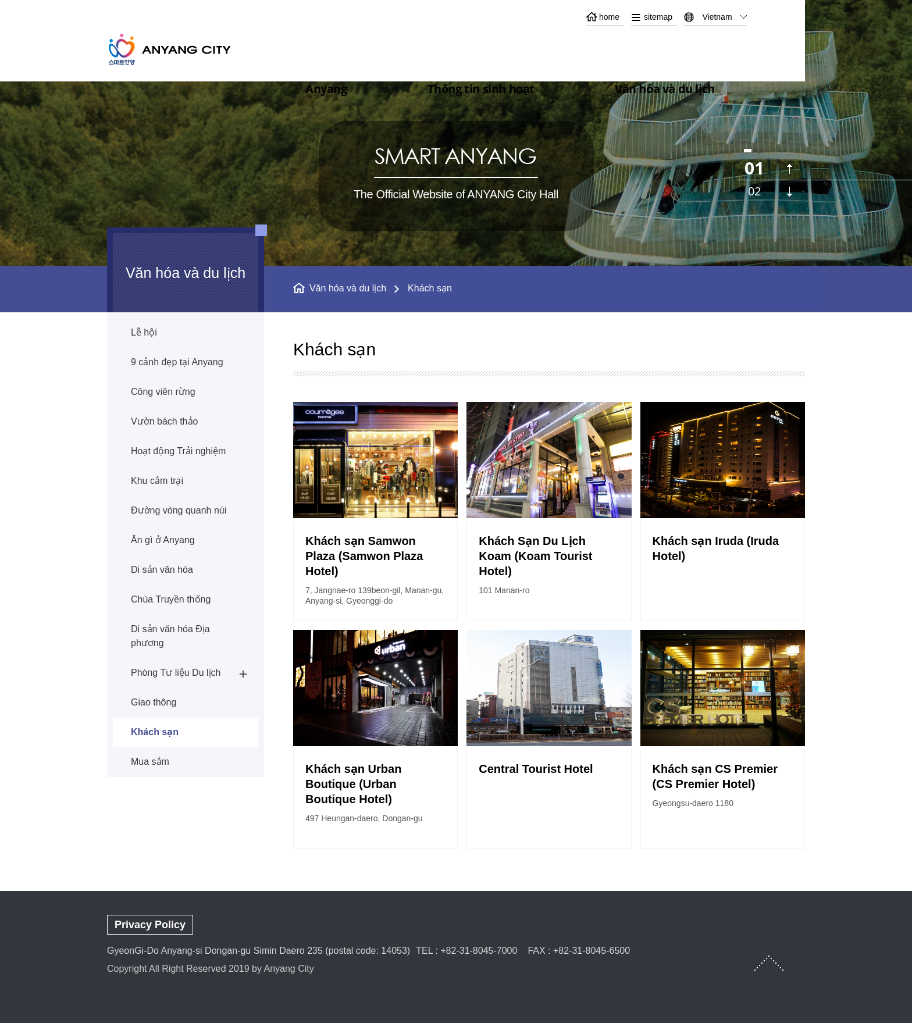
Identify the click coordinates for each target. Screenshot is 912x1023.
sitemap (658, 17)
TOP (768, 963)
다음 (789, 191)
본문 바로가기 (456, 0)
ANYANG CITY (183, 49)
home (609, 17)
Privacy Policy (150, 925)
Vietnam (717, 17)
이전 (789, 169)
